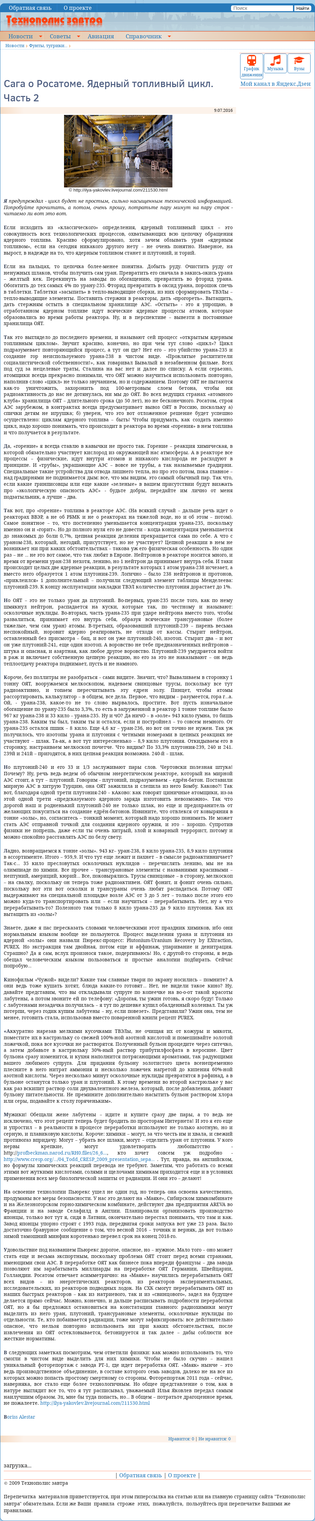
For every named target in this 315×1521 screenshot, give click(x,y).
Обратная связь (30, 8)
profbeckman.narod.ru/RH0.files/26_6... (62, 1152)
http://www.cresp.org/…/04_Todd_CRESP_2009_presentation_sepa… (79, 1159)
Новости (20, 36)
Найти (302, 8)
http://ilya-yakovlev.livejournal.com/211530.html (95, 1403)
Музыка (275, 63)
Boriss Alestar (19, 1417)
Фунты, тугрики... (48, 45)
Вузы (299, 63)
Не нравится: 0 (214, 1439)
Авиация (101, 36)
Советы (60, 36)
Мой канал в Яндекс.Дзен (275, 83)
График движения (251, 66)
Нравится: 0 (181, 1439)
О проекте (78, 8)
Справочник (144, 36)
